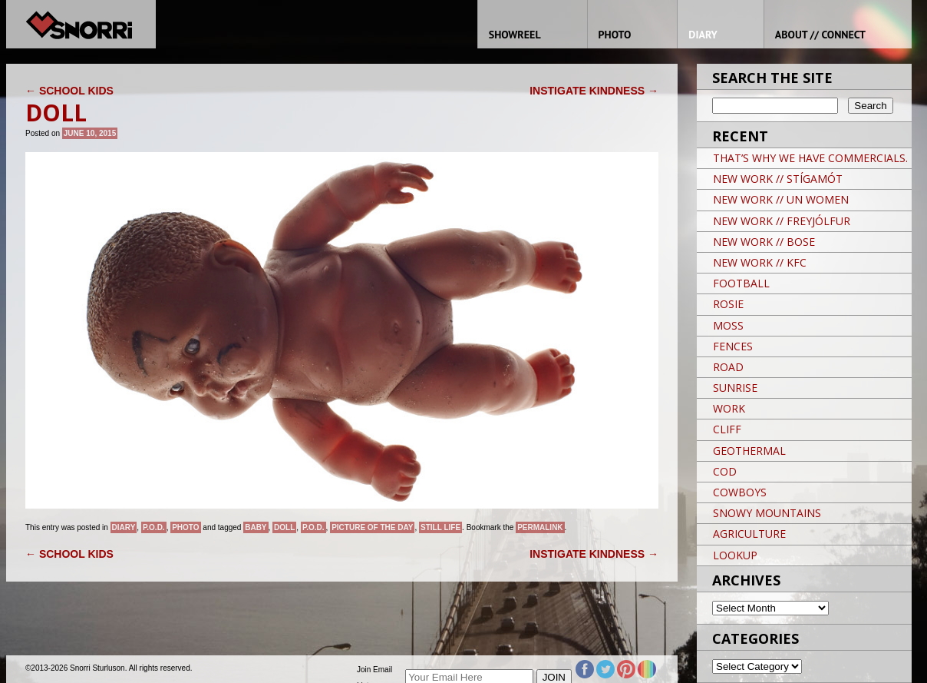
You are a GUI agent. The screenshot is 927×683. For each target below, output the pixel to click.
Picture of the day (372, 527)
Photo (185, 527)
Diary (124, 527)
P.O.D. (154, 527)
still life (440, 527)
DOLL (284, 527)
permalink (539, 527)
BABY (255, 527)
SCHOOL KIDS (69, 91)
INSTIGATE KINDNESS (593, 91)
